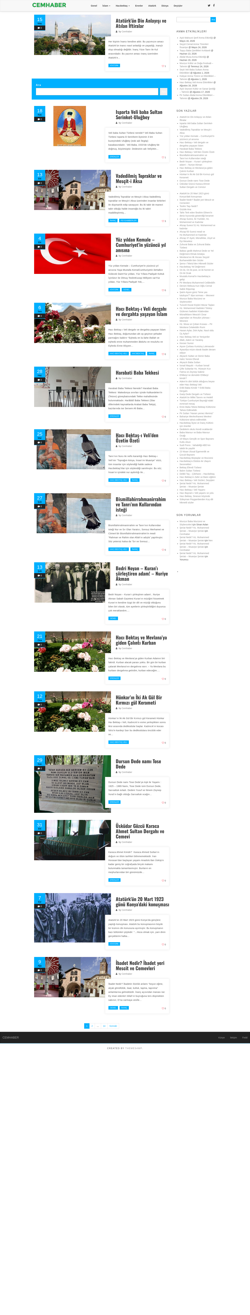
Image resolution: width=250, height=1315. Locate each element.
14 (104, 1026)
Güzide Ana (185, 209)
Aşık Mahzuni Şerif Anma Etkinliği (196, 37)
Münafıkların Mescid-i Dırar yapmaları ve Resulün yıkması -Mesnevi (195, 317)
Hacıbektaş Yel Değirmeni (192, 266)
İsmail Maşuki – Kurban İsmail (194, 365)
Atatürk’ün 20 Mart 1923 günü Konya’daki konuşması (142, 901)
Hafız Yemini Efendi (189, 359)
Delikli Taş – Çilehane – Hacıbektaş (197, 474)
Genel (94, 5)
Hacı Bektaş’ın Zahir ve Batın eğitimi (198, 477)
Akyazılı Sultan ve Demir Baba (195, 356)
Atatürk (152, 5)
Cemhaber (127, 31)
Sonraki (113, 1026)
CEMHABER (11, 1037)
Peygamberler (128, 220)
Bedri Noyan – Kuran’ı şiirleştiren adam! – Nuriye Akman (142, 573)
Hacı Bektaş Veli (118, 353)
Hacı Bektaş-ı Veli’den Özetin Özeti (137, 437)
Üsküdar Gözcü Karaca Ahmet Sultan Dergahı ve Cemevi (141, 831)
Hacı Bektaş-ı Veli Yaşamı (192, 490)
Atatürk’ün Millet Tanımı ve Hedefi (196, 397)
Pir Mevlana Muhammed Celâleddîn (197, 282)
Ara (38, 84)
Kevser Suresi (187, 343)
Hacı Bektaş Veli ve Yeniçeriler (195, 337)
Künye (221, 1037)
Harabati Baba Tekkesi (137, 372)
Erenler (139, 5)
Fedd (244, 1037)
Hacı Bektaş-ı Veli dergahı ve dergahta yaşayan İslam (141, 311)
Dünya (165, 5)
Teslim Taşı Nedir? (189, 206)
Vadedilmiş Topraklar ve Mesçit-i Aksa (139, 178)
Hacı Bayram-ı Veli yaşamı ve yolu (197, 493)
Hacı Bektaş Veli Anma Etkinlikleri (196, 82)
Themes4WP (133, 1048)
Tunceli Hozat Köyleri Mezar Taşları (197, 305)
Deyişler (178, 5)
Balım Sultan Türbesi (190, 470)
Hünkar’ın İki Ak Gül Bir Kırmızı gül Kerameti (139, 700)
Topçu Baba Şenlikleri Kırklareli (195, 50)
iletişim (233, 1037)
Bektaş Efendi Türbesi (191, 467)
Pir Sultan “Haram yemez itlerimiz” (196, 413)
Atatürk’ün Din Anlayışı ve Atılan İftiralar (141, 23)
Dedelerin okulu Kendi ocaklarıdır (196, 429)
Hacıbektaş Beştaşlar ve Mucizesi (196, 458)
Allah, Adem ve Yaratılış (191, 340)
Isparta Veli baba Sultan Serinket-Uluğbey (139, 114)
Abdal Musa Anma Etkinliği (193, 57)
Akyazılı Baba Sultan (190, 362)
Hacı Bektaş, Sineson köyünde (195, 496)
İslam (106, 5)
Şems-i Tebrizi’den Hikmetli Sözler (196, 263)
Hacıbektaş (123, 5)
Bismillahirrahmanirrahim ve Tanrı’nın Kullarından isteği (141, 504)
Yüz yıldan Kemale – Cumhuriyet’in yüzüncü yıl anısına (141, 245)
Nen (211, 540)
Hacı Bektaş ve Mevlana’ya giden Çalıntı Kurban (141, 640)
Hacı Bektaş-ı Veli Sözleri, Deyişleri (197, 480)
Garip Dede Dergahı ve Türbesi (195, 394)
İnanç (113, 220)
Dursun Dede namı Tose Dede (138, 763)
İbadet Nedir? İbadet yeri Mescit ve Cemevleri (140, 965)
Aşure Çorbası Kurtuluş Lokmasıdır (197, 346)
